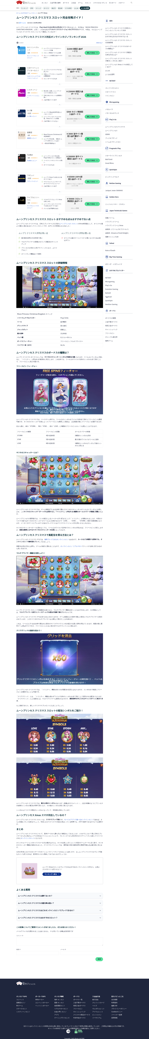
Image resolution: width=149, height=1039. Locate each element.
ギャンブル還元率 (111, 337)
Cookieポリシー (116, 1011)
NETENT (108, 278)
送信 (99, 959)
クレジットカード (98, 1002)
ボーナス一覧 (77, 999)
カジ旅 (29, 110)
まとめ (76, 8)
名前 (18, 949)
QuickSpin (109, 300)
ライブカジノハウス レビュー (33, 207)
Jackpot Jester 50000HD (114, 190)
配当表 (60, 8)
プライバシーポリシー (119, 1008)
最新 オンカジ (59, 1002)
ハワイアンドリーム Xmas (114, 225)
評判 (31, 8)
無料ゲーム (109, 341)
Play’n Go (108, 285)
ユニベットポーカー (42, 1002)
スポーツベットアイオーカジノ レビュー (33, 77)
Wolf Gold (108, 159)
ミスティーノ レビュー (33, 96)
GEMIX (107, 134)
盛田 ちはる (22, 23)
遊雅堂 (29, 132)
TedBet (30, 155)
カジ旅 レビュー (32, 116)
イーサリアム (96, 1018)
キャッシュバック (111, 329)
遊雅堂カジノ (20, 1002)
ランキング (24, 8)
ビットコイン (96, 1014)
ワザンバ (30, 175)
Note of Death (110, 250)
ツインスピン (109, 95)
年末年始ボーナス (79, 1018)
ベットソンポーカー (42, 1005)
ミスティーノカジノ (23, 1011)
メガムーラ (109, 109)
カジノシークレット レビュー (33, 57)
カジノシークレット (33, 48)
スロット (34, 13)
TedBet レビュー (32, 160)
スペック (38, 8)
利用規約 (114, 1002)
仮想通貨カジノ (59, 1005)
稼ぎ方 (54, 8)
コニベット (20, 999)
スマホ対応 (68, 8)
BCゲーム (19, 1005)
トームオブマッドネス (112, 142)
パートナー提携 (116, 1014)
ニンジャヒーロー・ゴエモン (115, 204)
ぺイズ (94, 1005)
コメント (19, 935)
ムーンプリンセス (111, 130)
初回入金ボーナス (111, 325)
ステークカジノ (21, 1008)
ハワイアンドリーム (112, 221)
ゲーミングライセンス (62, 1018)
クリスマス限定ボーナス (81, 1014)
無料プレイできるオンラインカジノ (56, 539)
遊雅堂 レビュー (32, 138)
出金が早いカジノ (60, 1011)
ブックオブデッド (111, 138)
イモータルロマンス (112, 113)
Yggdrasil (108, 297)
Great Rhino (109, 163)
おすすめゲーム (26, 13)
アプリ (56, 1014)
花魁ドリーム (109, 218)
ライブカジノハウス (33, 198)
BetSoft (108, 293)
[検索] (131, 3)
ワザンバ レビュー (32, 181)
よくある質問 (85, 8)
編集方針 (114, 1005)
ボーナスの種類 (110, 318)
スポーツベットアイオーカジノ (33, 69)
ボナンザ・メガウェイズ (113, 264)
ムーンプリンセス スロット (68, 223)
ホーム (18, 13)
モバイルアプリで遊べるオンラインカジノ (78, 819)
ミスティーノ (32, 89)
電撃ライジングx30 (111, 237)
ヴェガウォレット (98, 1008)
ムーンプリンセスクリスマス (115, 127)
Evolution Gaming (111, 289)
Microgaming (110, 281)
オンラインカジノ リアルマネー (71, 546)
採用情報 (114, 1018)
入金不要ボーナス (111, 322)
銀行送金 (95, 999)
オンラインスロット (28, 838)
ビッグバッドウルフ (112, 177)
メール (63, 949)
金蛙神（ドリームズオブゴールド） (117, 229)
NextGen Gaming (111, 304)
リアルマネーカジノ (61, 1008)
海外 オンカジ (59, 999)
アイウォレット (97, 1011)
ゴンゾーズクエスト (112, 88)
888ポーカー (39, 999)
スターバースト (110, 92)
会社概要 (114, 999)
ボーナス (46, 8)
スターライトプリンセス (113, 155)
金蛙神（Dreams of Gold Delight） (117, 233)
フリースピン (109, 333)
